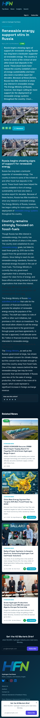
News (12, 9)
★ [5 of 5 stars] (15, 399)
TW (6, 128)
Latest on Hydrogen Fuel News (11, 22)
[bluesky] (3, 680)
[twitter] (7, 680)
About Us (5, 686)
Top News (5, 9)
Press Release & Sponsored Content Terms (16, 699)
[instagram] (11, 680)
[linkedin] (15, 680)
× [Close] (36, 702)
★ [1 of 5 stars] (4, 399)
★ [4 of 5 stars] (12, 399)
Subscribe (34, 15)
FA (3, 128)
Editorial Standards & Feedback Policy (14, 695)
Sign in (26, 15)
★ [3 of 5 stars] (10, 399)
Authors (4, 689)
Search (26, 9)
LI (9, 128)
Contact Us (5, 692)
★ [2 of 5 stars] (7, 399)
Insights (19, 9)
